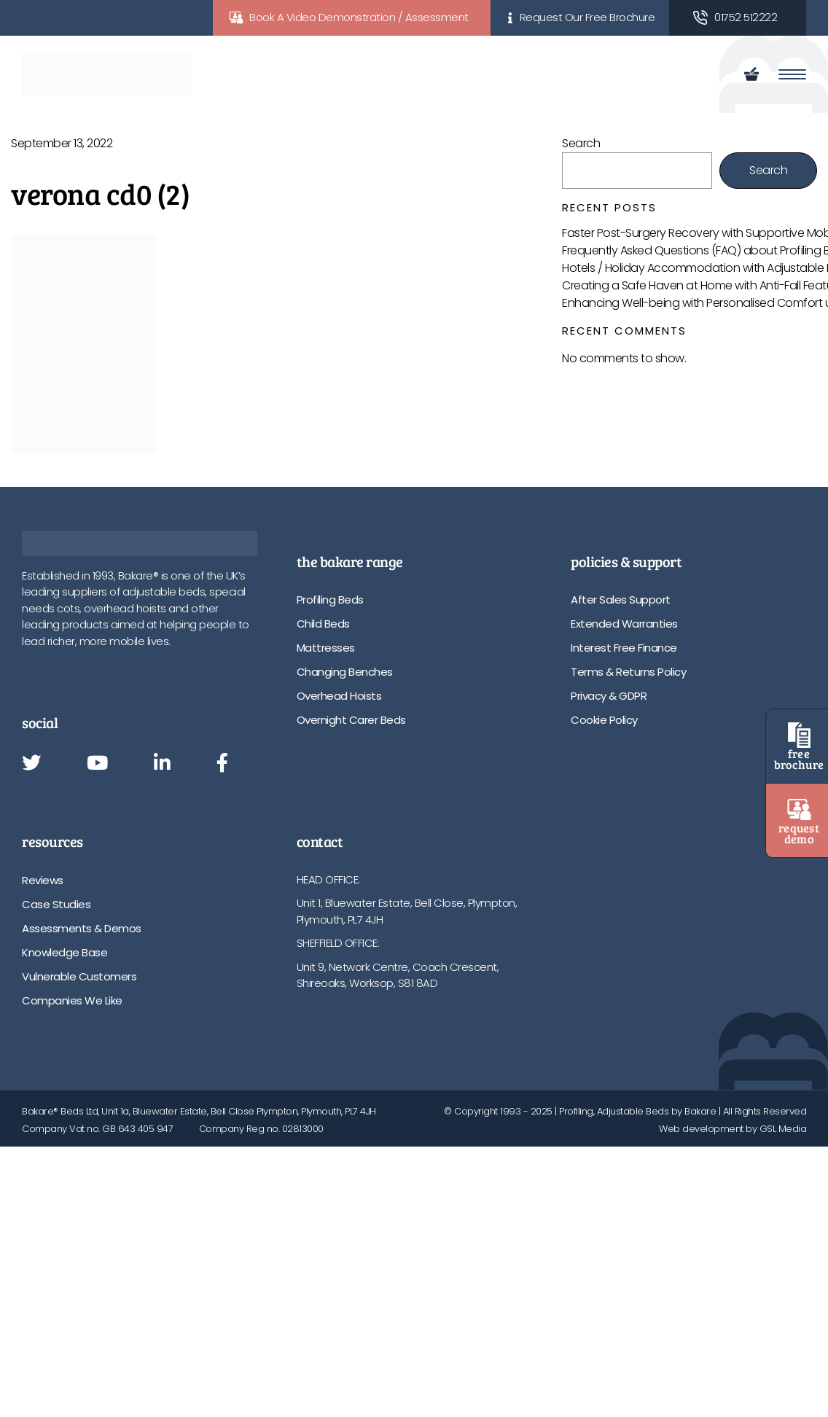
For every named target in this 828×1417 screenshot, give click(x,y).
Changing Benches (345, 671)
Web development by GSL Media (732, 1129)
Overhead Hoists (339, 695)
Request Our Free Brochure (587, 17)
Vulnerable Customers (79, 976)
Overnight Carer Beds (351, 719)
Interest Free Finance (624, 647)
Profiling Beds (330, 599)
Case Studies (56, 904)
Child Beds (323, 623)
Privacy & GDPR (609, 695)
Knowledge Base (64, 952)
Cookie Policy (604, 719)
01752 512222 (745, 17)
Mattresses (326, 647)
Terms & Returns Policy (628, 671)
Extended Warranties (624, 623)
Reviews (42, 880)
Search (581, 143)
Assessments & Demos (81, 928)
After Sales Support (621, 599)
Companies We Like (72, 1000)
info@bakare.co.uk (343, 1030)
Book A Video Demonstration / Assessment (359, 17)
